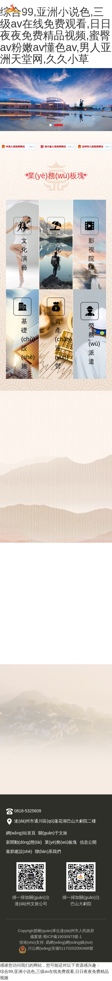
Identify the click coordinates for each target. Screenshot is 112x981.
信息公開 (88, 842)
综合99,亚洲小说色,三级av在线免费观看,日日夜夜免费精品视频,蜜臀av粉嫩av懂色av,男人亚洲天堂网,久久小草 (55, 35)
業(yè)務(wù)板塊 (61, 842)
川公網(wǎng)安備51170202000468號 (56, 948)
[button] (50, 125)
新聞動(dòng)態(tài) (24, 842)
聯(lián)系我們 (48, 851)
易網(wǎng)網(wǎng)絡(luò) (69, 942)
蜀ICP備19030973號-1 (62, 936)
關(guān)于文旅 (52, 833)
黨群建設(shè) (19, 851)
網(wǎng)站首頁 (21, 833)
